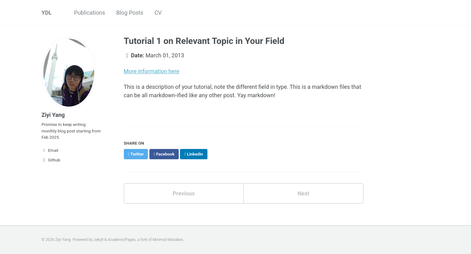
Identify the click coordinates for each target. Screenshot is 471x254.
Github (50, 159)
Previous (183, 193)
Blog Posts (129, 12)
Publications (89, 12)
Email (49, 150)
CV (158, 12)
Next (303, 193)
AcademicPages (121, 239)
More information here (151, 71)
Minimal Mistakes (168, 239)
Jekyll (99, 239)
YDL (46, 12)
